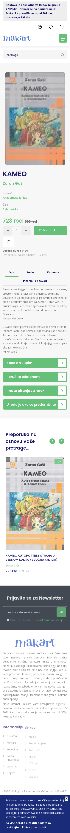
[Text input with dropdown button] (35, 54)
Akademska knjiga (15, 197)
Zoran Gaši (13, 183)
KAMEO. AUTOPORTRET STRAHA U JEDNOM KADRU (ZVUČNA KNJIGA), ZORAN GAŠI (32, 561)
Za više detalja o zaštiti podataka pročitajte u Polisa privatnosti (28, 825)
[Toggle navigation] (63, 38)
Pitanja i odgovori (35, 281)
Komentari (54, 272)
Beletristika (10, 209)
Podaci (31, 272)
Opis (12, 272)
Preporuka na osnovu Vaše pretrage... (21, 441)
